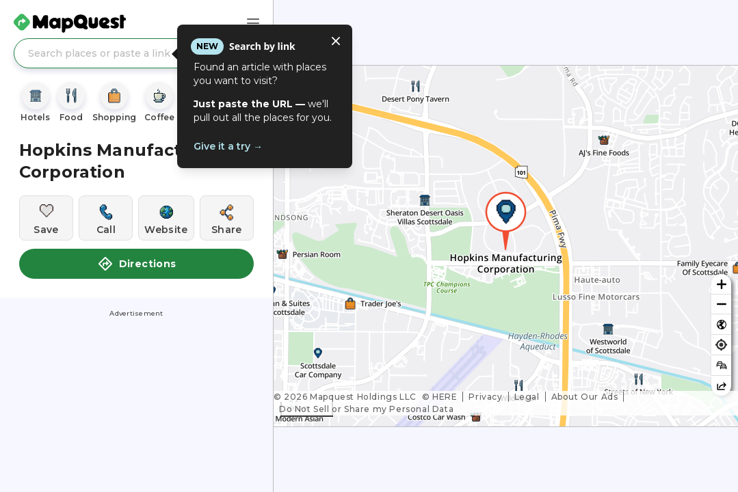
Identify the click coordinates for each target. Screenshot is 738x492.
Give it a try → (228, 146)
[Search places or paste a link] (136, 53)
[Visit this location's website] (166, 218)
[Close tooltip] (335, 41)
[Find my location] (721, 345)
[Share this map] (721, 386)
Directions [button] (136, 264)
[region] (506, 246)
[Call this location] (106, 218)
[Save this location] (46, 218)
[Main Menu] (253, 23)
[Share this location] (227, 218)
